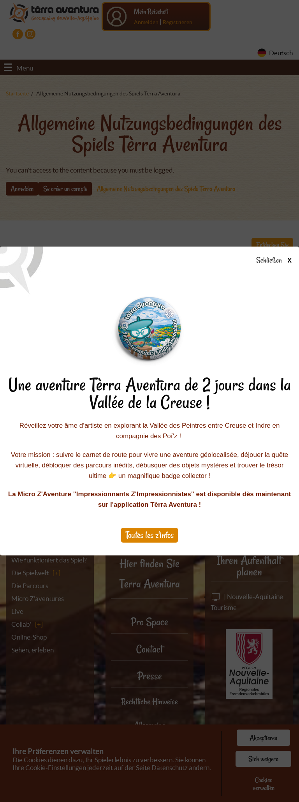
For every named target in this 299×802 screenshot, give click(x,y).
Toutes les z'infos (149, 535)
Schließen (280, 260)
